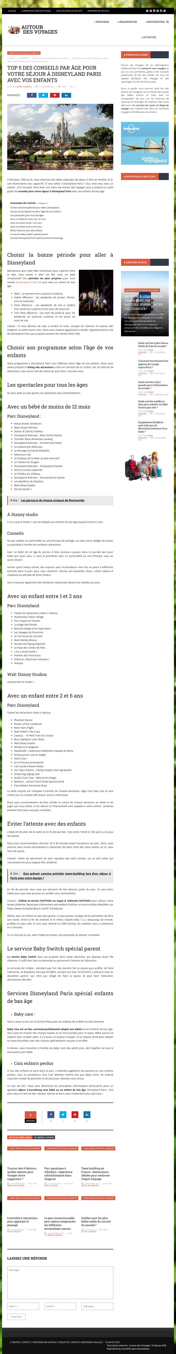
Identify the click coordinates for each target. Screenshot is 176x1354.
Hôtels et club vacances (135, 208)
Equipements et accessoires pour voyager (142, 290)
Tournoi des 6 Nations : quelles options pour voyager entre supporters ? (22, 1173)
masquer (42, 203)
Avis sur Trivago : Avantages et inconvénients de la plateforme (142, 220)
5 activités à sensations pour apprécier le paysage (22, 1221)
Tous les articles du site (69, 10)
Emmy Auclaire (51, 1185)
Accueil (12, 10)
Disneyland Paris (28, 282)
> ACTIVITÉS (148, 37)
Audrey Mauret (14, 1231)
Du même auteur (44, 1137)
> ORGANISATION (127, 21)
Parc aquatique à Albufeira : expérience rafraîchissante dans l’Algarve (58, 1173)
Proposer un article (98, 10)
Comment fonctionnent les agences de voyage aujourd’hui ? (153, 364)
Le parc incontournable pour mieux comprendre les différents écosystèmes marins (60, 1223)
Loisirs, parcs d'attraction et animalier (24, 53)
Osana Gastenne (145, 436)
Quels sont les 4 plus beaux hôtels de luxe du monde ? (153, 344)
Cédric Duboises (23, 86)
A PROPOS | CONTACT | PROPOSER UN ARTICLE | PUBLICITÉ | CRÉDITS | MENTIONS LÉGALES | (56, 1342)
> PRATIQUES (101, 21)
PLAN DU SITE (112, 1342)
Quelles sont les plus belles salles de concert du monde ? (96, 1221)
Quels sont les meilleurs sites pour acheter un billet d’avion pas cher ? (153, 404)
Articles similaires (20, 1137)
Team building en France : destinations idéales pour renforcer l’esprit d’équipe (95, 1173)
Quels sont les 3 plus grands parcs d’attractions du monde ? (153, 385)
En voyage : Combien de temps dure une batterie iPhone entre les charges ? (143, 302)
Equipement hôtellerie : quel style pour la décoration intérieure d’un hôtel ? (152, 427)
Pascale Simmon (55, 1235)
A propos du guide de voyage (36, 10)
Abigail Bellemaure (16, 1185)
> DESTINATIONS (155, 21)
